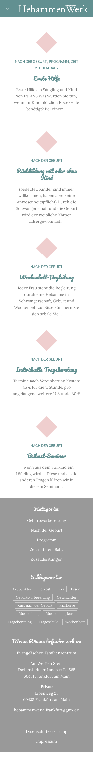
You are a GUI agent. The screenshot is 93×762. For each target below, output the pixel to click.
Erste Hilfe (46, 78)
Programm (59, 62)
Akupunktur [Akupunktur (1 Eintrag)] (21, 589)
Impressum (46, 741)
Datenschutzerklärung (46, 731)
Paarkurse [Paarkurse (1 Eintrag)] (67, 605)
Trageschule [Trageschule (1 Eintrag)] (48, 622)
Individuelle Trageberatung (46, 369)
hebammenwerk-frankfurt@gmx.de (46, 709)
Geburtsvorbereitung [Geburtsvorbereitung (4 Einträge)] (33, 597)
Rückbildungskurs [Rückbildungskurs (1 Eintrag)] (60, 613)
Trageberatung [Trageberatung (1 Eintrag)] (20, 622)
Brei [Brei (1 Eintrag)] (60, 589)
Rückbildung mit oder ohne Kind (46, 174)
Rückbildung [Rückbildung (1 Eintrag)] (29, 613)
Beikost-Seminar (46, 456)
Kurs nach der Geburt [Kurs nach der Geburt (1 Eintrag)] (34, 605)
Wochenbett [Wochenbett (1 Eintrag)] (75, 622)
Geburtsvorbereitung (46, 520)
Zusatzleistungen (46, 559)
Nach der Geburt (31, 62)
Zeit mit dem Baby (46, 549)
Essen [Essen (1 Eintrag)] (75, 589)
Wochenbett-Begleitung (46, 277)
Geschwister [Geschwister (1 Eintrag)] (67, 597)
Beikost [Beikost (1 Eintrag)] (44, 589)
